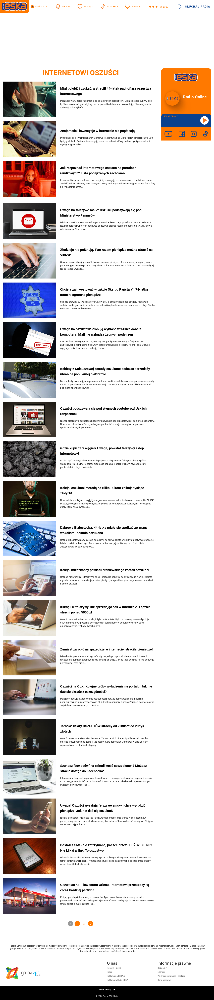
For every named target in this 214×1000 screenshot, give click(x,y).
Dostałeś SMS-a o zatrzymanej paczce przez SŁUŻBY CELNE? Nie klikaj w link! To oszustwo (106, 847)
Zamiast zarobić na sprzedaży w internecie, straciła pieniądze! (106, 649)
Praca (109, 972)
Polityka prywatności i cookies (171, 976)
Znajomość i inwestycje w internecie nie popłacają (97, 131)
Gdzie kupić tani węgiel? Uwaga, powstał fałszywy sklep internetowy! (102, 451)
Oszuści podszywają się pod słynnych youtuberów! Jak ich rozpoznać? (103, 411)
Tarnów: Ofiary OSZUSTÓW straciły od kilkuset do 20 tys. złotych (102, 728)
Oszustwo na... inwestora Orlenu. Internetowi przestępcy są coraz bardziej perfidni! (104, 887)
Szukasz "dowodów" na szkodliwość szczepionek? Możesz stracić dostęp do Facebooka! (103, 768)
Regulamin (162, 968)
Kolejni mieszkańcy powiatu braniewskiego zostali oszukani (104, 570)
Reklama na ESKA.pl (116, 976)
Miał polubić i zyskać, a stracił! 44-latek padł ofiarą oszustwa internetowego (105, 91)
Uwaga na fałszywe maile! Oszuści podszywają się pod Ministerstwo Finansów (100, 212)
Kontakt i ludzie (114, 968)
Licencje (161, 972)
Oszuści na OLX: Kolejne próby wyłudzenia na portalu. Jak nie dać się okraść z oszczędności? (106, 689)
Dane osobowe (164, 980)
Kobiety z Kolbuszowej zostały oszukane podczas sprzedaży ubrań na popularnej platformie (105, 371)
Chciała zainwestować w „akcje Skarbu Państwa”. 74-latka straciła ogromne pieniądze (104, 292)
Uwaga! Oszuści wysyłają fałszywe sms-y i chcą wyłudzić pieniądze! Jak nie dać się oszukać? (102, 808)
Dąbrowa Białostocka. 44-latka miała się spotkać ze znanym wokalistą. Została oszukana (105, 530)
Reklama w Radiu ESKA (117, 980)
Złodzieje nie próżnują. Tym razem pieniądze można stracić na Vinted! (106, 252)
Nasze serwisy (107, 989)
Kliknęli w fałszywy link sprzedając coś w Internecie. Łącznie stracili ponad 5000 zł (105, 609)
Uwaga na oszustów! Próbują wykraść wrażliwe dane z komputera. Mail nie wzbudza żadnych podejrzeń (100, 331)
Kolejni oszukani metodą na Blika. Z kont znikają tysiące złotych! (102, 490)
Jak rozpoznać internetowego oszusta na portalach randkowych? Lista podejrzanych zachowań (98, 170)
